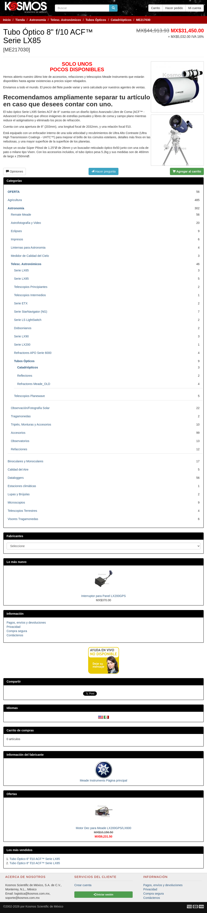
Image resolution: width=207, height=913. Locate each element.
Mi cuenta (194, 8)
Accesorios (18, 432)
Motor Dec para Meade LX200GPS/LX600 (103, 828)
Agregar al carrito (187, 171)
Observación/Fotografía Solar (30, 408)
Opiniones (14, 171)
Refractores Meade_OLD (33, 384)
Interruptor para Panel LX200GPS (103, 596)
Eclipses (16, 231)
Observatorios (20, 441)
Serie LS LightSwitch (27, 320)
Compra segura (17, 631)
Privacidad (13, 626)
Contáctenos (15, 635)
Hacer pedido (174, 8)
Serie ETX (21, 303)
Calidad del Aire (18, 469)
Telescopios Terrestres (22, 510)
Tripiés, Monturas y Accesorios (31, 424)
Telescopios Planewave (29, 396)
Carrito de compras (20, 730)
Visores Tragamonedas (23, 519)
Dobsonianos (22, 328)
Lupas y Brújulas (19, 494)
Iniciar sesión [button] (103, 894)
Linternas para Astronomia (28, 247)
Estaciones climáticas (22, 486)
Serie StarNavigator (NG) (30, 311)
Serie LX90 (21, 336)
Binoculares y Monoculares (25, 461)
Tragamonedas (21, 416)
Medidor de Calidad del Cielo (30, 255)
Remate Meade (21, 214)
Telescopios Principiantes (30, 287)
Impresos (17, 239)
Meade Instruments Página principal (103, 780)
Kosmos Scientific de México (44, 906)
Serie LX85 (21, 278)
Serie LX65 (21, 270)
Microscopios (16, 502)
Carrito (155, 8)
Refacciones (19, 449)
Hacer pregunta (103, 171)
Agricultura (15, 200)
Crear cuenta (83, 885)
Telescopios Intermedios (30, 295)
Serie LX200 (22, 344)
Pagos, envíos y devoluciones (26, 622)
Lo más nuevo (16, 562)
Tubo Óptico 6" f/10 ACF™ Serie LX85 (35, 859)
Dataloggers (16, 477)
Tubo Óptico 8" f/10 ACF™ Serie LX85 (35, 863)
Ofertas (12, 794)
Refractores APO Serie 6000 (32, 353)
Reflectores (24, 375)
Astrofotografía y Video (26, 222)
